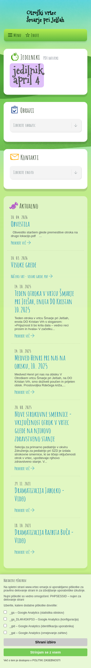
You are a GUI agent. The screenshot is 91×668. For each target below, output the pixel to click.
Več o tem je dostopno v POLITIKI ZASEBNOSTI (32, 660)
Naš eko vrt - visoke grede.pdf (32, 276)
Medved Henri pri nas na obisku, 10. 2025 (40, 361)
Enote (32, 35)
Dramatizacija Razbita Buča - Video (44, 536)
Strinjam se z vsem (45, 652)
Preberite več (21, 242)
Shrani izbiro (45, 642)
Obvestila (20, 223)
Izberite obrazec (45, 125)
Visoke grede (23, 264)
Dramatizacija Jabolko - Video (39, 494)
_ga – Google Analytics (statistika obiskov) (34, 612)
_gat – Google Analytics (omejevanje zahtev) (35, 633)
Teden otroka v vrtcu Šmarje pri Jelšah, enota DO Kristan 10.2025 (44, 301)
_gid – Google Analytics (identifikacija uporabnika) (39, 626)
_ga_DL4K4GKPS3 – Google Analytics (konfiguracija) (41, 619)
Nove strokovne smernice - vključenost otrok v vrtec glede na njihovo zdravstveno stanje (43, 426)
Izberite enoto (45, 172)
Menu (14, 35)
